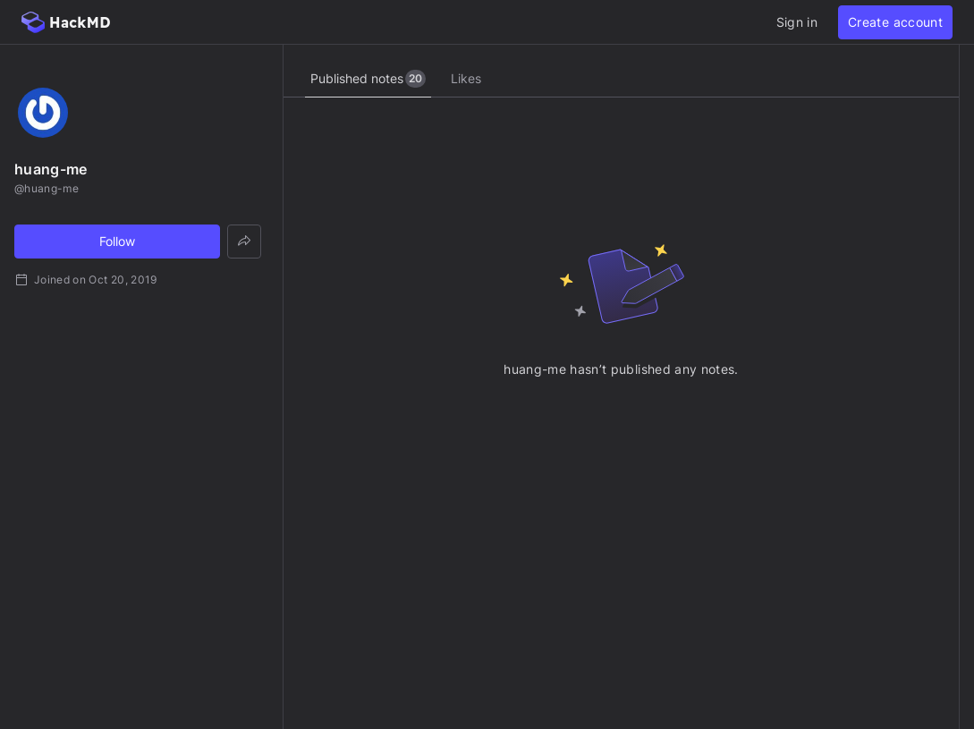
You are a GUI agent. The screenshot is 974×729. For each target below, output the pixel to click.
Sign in (796, 22)
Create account (895, 22)
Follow (117, 241)
